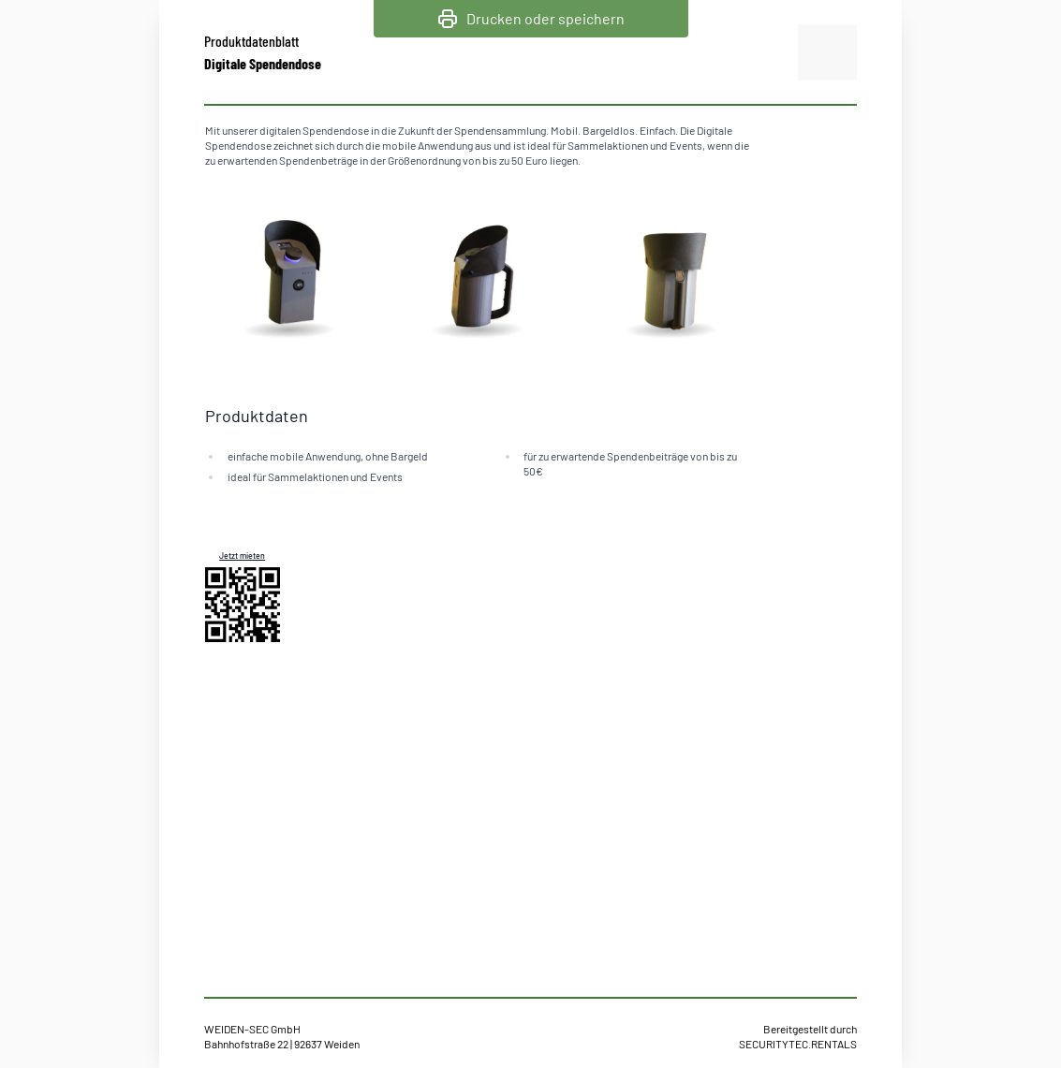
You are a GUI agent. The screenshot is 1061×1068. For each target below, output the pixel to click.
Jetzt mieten (242, 555)
